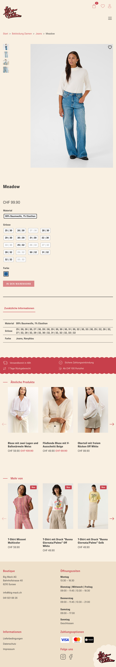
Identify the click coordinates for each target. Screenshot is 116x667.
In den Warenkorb (18, 283)
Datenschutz (9, 644)
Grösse (7, 225)
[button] (112, 424)
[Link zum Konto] (103, 6)
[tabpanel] (58, 331)
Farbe (6, 268)
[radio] (20, 216)
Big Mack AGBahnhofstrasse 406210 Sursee (13, 581)
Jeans (39, 33)
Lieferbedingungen (13, 638)
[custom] (63, 656)
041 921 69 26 (10, 598)
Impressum (9, 649)
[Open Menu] (110, 18)
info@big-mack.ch (12, 592)
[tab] (19, 308)
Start (5, 33)
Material (7, 210)
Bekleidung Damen (22, 33)
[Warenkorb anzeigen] (93, 6)
